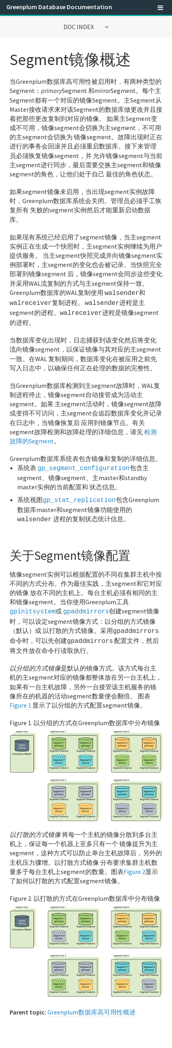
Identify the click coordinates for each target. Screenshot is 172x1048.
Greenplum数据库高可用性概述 (91, 1005)
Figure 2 (134, 864)
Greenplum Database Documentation (59, 7)
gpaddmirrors (86, 606)
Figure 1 (20, 698)
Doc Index (79, 27)
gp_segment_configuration (83, 465)
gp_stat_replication (79, 496)
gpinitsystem (32, 606)
